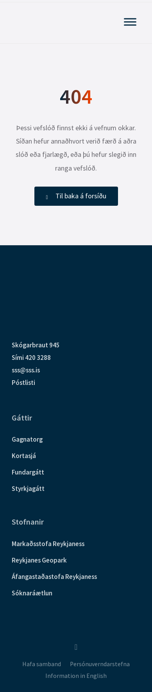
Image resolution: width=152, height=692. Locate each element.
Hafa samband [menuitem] (41, 664)
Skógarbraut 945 (36, 345)
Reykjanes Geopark (39, 560)
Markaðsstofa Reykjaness (48, 543)
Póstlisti (23, 382)
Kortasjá (24, 455)
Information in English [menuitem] (76, 675)
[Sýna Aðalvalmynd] (130, 21)
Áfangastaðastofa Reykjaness (54, 576)
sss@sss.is (26, 370)
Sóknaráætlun (32, 593)
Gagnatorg (27, 439)
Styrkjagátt (28, 488)
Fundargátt (28, 472)
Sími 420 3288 (31, 357)
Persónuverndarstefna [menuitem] (100, 664)
